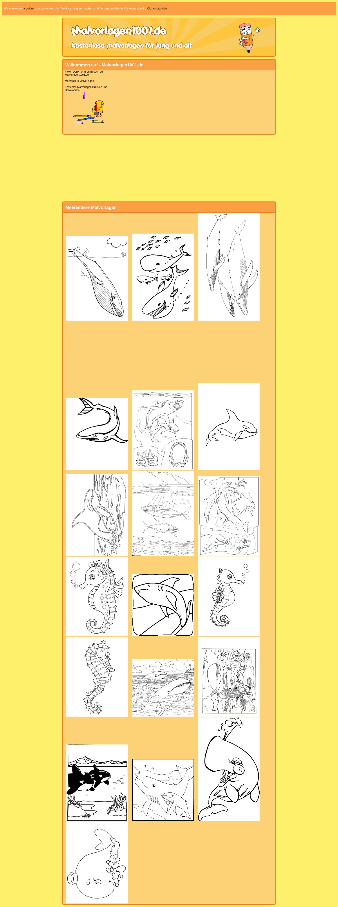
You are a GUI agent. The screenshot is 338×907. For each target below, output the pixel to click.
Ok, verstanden (157, 8)
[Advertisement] (167, 101)
